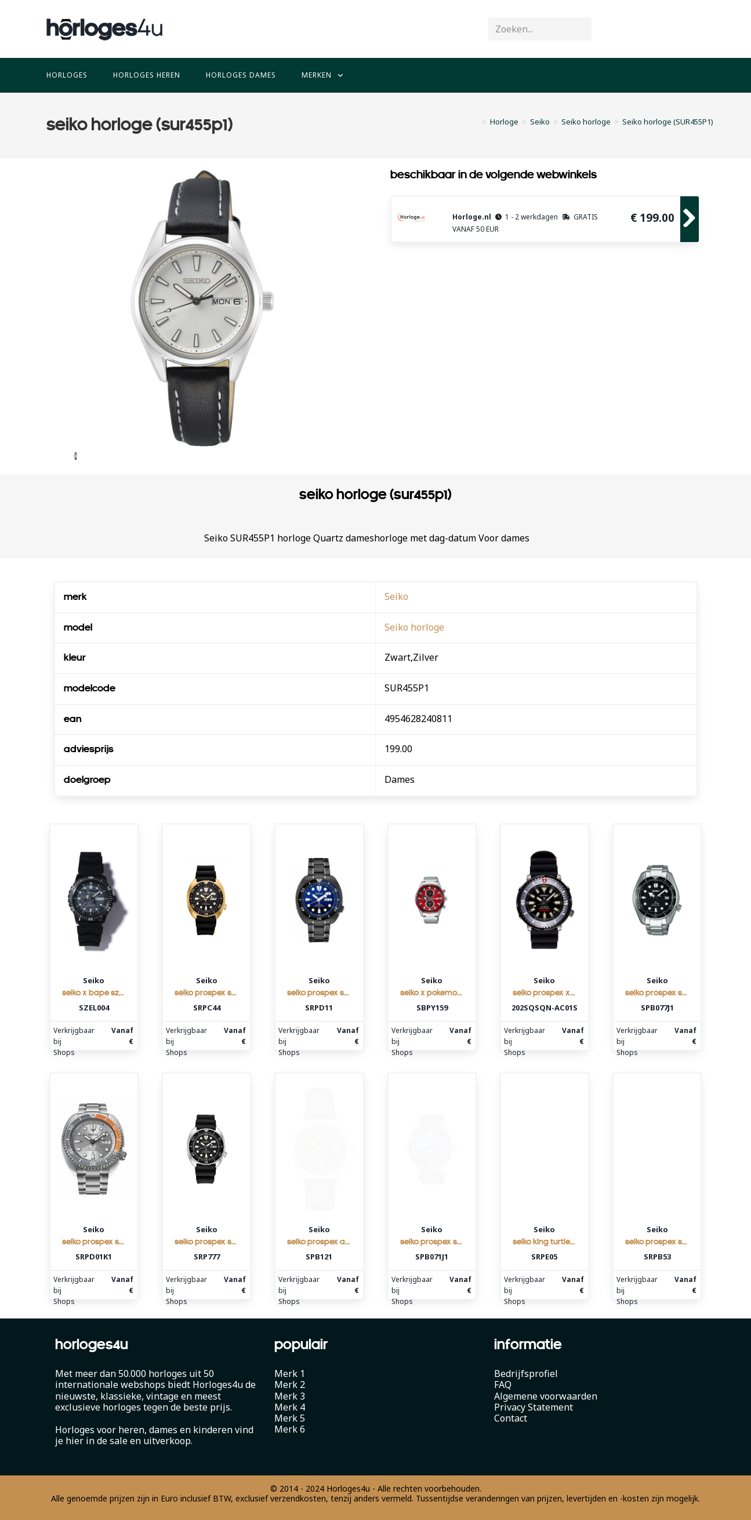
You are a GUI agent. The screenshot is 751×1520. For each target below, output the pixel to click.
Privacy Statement (533, 1407)
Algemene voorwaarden (545, 1396)
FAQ (502, 1384)
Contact (510, 1418)
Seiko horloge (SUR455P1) (667, 121)
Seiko (396, 596)
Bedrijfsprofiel (526, 1373)
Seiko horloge (414, 627)
